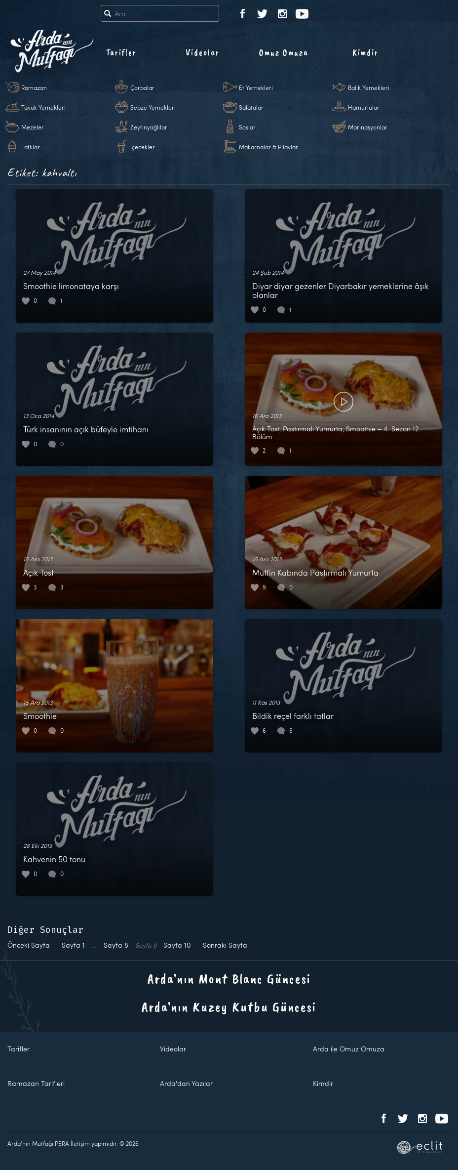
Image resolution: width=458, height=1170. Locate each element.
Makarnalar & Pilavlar (268, 147)
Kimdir (365, 52)
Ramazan (34, 87)
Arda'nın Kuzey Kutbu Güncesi (229, 1006)
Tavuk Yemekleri (43, 107)
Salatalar (251, 107)
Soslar (247, 127)
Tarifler (121, 52)
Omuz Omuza (283, 52)
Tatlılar (30, 147)
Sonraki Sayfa (225, 945)
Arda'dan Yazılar (186, 1083)
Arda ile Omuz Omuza (348, 1048)
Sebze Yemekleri (153, 107)
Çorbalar (142, 87)
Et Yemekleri (256, 87)
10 (177, 945)
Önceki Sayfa (28, 945)
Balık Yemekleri (368, 87)
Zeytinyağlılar (148, 127)
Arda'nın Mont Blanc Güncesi (229, 978)
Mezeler (32, 127)
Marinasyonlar (367, 127)
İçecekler (142, 147)
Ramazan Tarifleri (36, 1083)
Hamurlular (364, 107)
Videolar (203, 52)
